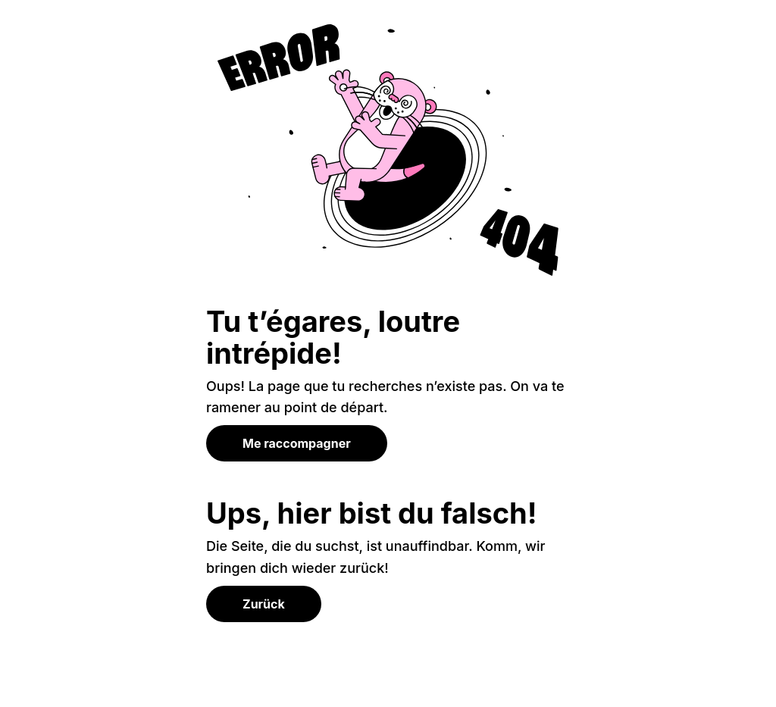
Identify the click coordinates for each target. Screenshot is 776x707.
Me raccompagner (296, 443)
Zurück (263, 604)
